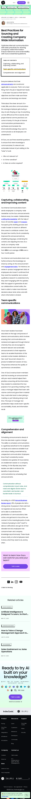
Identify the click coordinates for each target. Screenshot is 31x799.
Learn (12, 723)
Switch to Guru (5, 768)
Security (23, 732)
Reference (14, 731)
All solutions (4, 740)
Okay (26, 795)
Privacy (25, 787)
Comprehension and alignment (14, 73)
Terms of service (8, 787)
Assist (16, 222)
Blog (12, 743)
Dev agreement (18, 787)
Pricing (3, 723)
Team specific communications (14, 69)
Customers (14, 727)
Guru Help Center (24, 724)
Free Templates (5, 772)
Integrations (4, 732)
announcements (7, 84)
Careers (3, 755)
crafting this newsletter (9, 219)
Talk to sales (21, 2)
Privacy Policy (5, 796)
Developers (14, 735)
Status (22, 728)
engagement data (11, 267)
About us (3, 759)
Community (14, 739)
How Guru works (4, 728)
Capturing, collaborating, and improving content (13, 64)
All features (4, 736)
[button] (28, 3)
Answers (24, 222)
